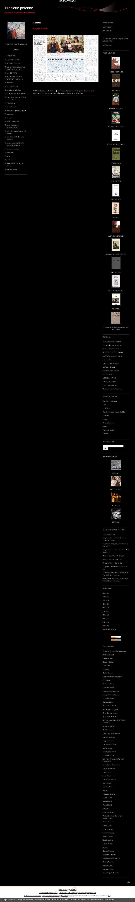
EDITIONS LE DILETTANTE (112, 356)
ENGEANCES (116, 163)
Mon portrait (107, 45)
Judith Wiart (107, 730)
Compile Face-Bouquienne (16, 93)
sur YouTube (107, 30)
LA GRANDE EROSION (116, 236)
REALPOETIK (108, 829)
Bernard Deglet (108, 662)
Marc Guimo (107, 783)
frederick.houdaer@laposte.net (16, 44)
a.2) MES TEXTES (13, 63)
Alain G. (106, 556)
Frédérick (106, 563)
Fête (104, 404)
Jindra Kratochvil (108, 726)
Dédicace (106, 434)
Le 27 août (106, 408)
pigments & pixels (13, 149)
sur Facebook (107, 27)
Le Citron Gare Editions (111, 371)
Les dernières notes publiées (68, 893)
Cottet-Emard (107, 673)
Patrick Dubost (108, 822)
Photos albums (110, 456)
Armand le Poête (109, 655)
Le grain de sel (108, 741)
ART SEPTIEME (116, 489)
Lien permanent (62, 91)
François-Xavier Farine (111, 691)
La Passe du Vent (109, 367)
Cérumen (106, 669)
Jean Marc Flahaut (109, 706)
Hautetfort (73, 890)
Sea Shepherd (108, 840)
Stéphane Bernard (109, 538)
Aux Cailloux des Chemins (112, 341)
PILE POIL (116, 309)
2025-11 (106, 618)
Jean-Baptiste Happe (110, 713)
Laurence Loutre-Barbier (111, 733)
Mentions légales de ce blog (51, 896)
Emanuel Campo (109, 684)
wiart (38, 93)
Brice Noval (107, 665)
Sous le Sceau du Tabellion (112, 389)
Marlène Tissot (108, 787)
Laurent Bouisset (109, 737)
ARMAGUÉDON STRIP (116, 126)
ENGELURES (116, 181)
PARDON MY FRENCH (116, 290)
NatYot (105, 790)
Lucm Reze (107, 776)
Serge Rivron (107, 844)
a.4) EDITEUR (12, 73)
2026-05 (106, 597)
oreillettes (10, 114)
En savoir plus (109, 900)
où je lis (9, 118)
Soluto (105, 847)
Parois (105, 419)
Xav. (104, 559)
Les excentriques (109, 768)
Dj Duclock (106, 680)
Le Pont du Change (109, 381)
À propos (16, 49)
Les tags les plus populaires (87, 893)
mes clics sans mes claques (16, 110)
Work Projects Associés (111, 873)
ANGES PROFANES (116, 72)
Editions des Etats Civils (111, 349)
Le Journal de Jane (109, 744)
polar (8, 156)
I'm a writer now (108, 423)
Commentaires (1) (73, 91)
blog (109, 896)
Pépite (105, 426)
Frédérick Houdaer (109, 544)
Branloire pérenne (19, 8)
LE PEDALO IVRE (109, 378)
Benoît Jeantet (108, 658)
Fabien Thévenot (109, 687)
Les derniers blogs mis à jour (48, 893)
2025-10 (106, 622)
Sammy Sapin (108, 836)
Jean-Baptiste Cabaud (110, 709)
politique (10, 160)
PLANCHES (116, 506)
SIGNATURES (12, 169)
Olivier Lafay (107, 798)
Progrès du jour (40, 28)
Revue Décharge (109, 833)
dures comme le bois (47, 93)
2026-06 (106, 593)
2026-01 (106, 611)
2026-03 (106, 604)
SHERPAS (115, 522)
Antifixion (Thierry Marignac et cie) (114, 651)
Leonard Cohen (108, 755)
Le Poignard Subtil (109, 752)
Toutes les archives (109, 629)
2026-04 (106, 600)
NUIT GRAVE (116, 272)
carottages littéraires (14, 90)
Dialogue (106, 415)
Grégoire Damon (108, 698)
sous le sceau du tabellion (75, 93)
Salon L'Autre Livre (118, 556)
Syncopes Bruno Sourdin (111, 858)
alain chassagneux (60, 93)
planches (10, 152)
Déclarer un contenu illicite (32, 896)
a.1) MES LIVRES (13, 60)
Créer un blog (63, 890)
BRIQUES (115, 473)
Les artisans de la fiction (111, 765)
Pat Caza (106, 808)
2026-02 (106, 607)
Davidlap (106, 534)
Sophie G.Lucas (108, 851)
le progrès (87, 91)
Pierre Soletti (107, 825)
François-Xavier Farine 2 (111, 695)
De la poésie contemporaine (112, 676)
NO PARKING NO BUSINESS (116, 254)
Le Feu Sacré (107, 374)
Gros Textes (107, 360)
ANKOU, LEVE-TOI (116, 108)
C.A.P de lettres (12, 86)
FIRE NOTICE (116, 199)
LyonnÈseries (11, 107)
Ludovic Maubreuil (109, 779)
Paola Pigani (107, 801)
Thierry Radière (108, 862)
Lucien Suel (107, 772)
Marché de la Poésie (110, 401)
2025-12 (106, 615)
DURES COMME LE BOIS (116, 145)
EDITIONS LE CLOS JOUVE (113, 352)
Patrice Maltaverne (109, 812)
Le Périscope (107, 748)
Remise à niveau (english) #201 (114, 412)
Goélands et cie (117, 563)
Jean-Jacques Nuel (109, 716)
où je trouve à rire (13, 121)
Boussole (10, 82)
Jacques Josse (108, 702)
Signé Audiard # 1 (109, 430)
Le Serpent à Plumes (110, 385)
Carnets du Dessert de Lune (112, 345)
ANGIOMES (116, 90)
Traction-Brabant (108, 869)
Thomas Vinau (108, 865)
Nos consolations (109, 794)
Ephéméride (11, 103)
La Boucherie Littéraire (111, 363)
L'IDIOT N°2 (116, 218)
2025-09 (106, 626)
